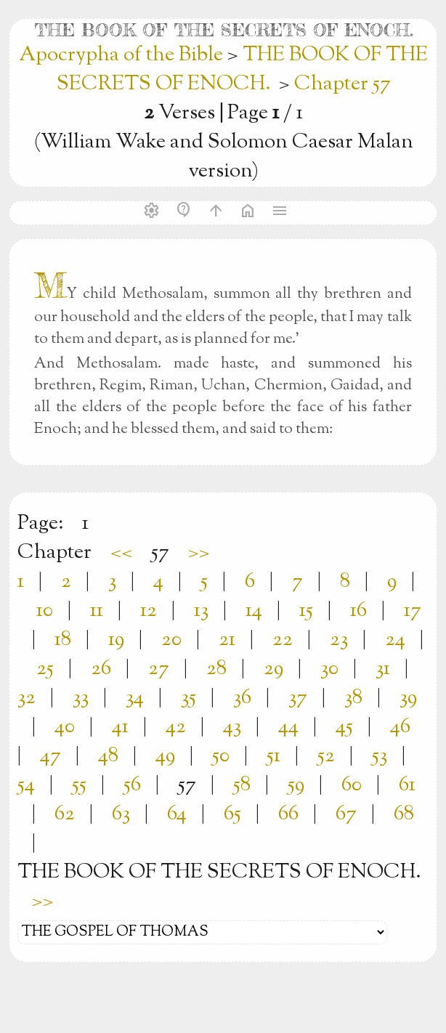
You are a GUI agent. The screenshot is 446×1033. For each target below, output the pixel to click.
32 (26, 698)
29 (273, 669)
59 (296, 785)
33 (81, 698)
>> (199, 552)
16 (358, 610)
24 (395, 640)
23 (339, 640)
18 (62, 640)
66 (288, 814)
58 (242, 785)
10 (44, 610)
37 (297, 698)
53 (379, 756)
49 (165, 756)
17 (412, 610)
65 (232, 814)
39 (408, 698)
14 (254, 610)
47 (50, 756)
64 (177, 814)
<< (121, 552)
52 (326, 756)
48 (108, 756)
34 (135, 698)
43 (232, 727)
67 (346, 814)
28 (216, 669)
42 (176, 727)
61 (407, 785)
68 (404, 814)
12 (148, 610)
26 (101, 669)
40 (64, 727)
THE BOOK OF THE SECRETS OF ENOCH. (243, 70)
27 (158, 669)
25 (45, 669)
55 (79, 785)
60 (351, 785)
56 (132, 785)
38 (353, 698)
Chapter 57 (342, 84)
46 (400, 727)
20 (171, 640)
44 (288, 727)
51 (273, 756)
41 (120, 727)
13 (201, 610)
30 (329, 669)
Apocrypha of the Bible (123, 55)
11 (96, 610)
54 (26, 785)
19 (116, 640)
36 (242, 698)
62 (64, 814)
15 (306, 610)
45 (344, 727)
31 (383, 669)
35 (188, 698)
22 (282, 640)
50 (221, 756)
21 (227, 640)
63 (121, 814)
